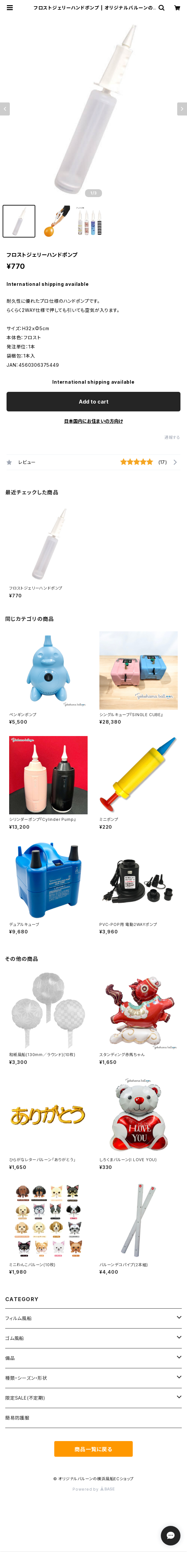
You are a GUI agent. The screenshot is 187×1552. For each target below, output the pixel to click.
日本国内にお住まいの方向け (93, 421)
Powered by (93, 1489)
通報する (172, 437)
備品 (10, 1358)
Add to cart (94, 401)
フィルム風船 (18, 1318)
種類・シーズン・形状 (26, 1378)
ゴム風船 (14, 1338)
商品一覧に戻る (93, 1449)
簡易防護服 (17, 1418)
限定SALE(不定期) (25, 1398)
